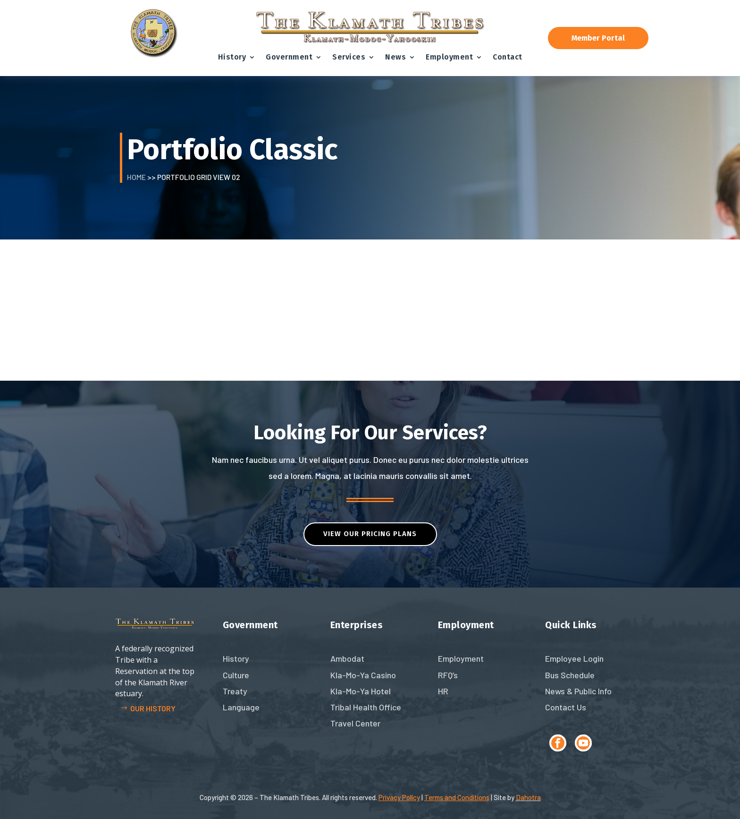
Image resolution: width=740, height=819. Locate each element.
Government (289, 56)
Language (241, 707)
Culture (236, 675)
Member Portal (598, 38)
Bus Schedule (570, 675)
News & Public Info (578, 691)
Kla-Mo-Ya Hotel (360, 691)
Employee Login (574, 658)
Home (136, 176)
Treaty (235, 691)
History (232, 56)
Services (348, 56)
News (395, 56)
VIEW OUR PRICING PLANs (370, 533)
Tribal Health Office (365, 707)
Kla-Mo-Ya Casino (363, 675)
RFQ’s (448, 675)
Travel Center (355, 723)
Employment (449, 56)
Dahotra (528, 797)
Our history (153, 708)
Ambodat (347, 658)
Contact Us (565, 707)
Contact (507, 56)
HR (443, 691)
